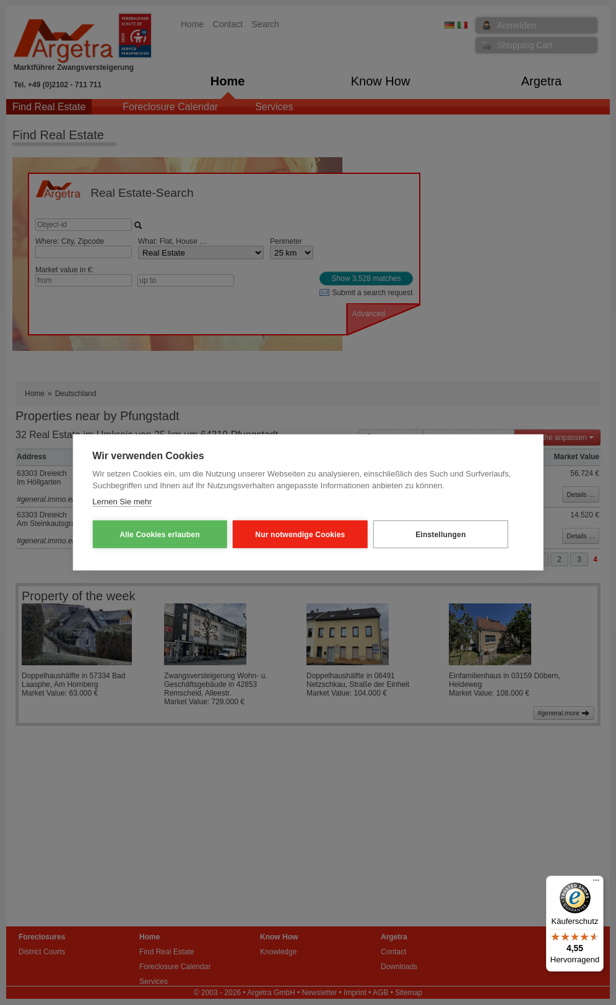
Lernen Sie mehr (122, 501)
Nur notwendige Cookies (281, 534)
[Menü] (596, 883)
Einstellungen (408, 534)
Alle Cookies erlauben (153, 534)
